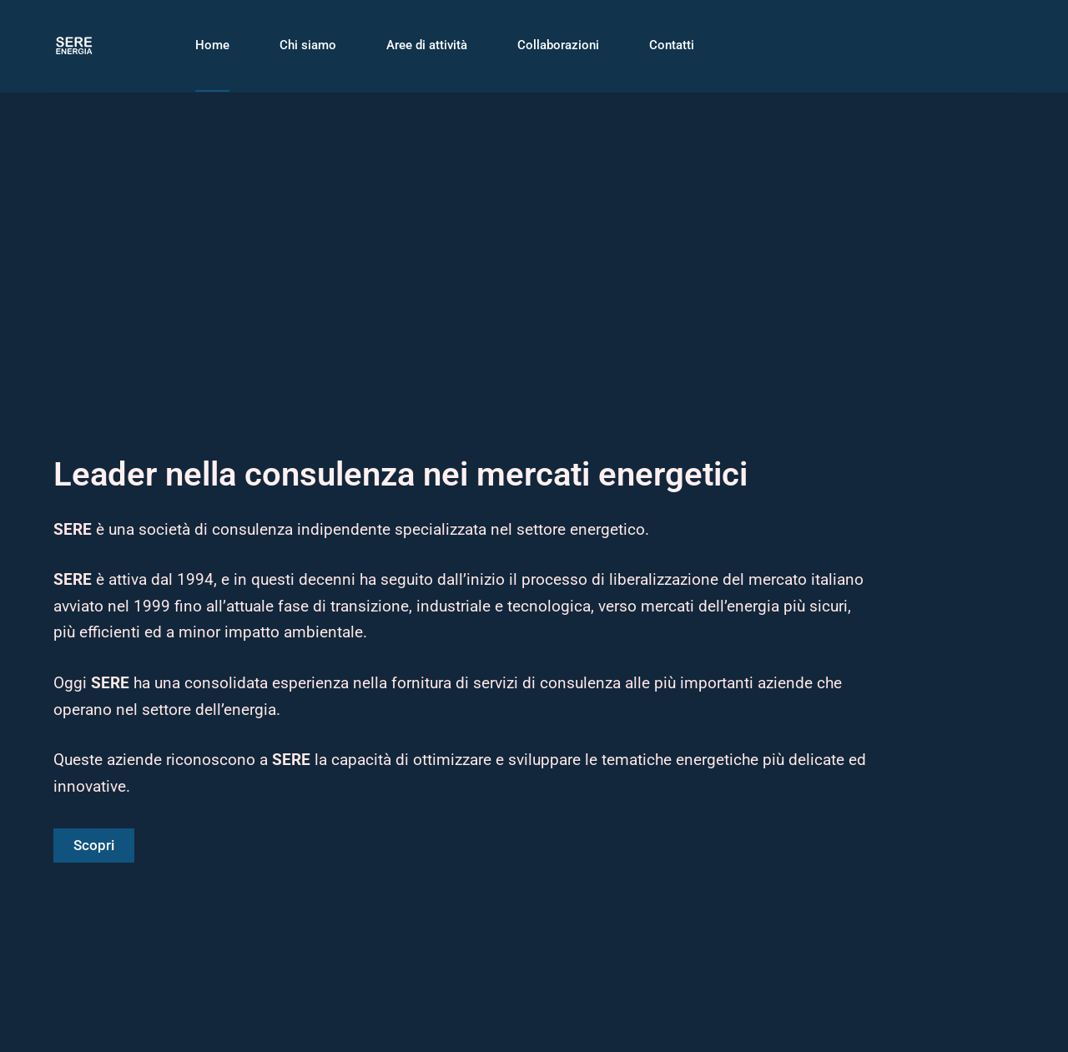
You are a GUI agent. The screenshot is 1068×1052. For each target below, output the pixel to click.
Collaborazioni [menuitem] (558, 45)
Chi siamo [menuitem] (308, 45)
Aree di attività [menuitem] (426, 45)
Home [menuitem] (212, 45)
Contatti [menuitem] (671, 45)
